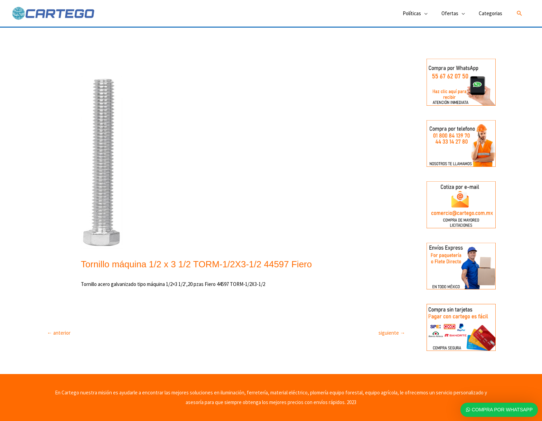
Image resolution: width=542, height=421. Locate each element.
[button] (519, 13)
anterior (59, 332)
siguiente (392, 332)
